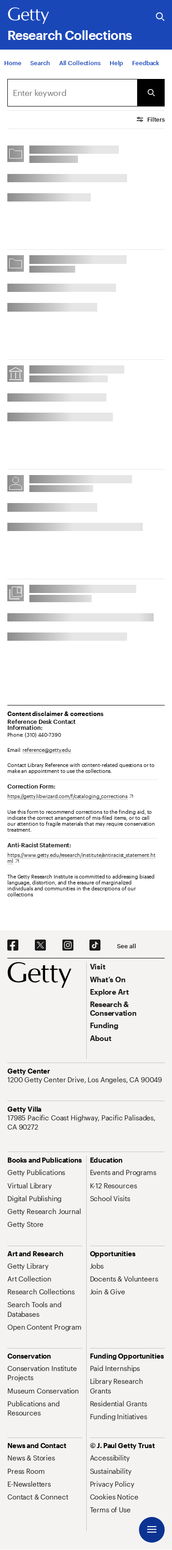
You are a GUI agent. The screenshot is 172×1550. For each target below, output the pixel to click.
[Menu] (152, 1530)
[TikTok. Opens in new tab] (94, 945)
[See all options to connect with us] (126, 946)
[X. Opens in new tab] (40, 945)
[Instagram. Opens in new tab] (67, 945)
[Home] (12, 65)
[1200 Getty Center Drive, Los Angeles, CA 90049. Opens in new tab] (85, 1079)
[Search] (40, 65)
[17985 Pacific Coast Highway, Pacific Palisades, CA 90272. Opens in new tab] (86, 1122)
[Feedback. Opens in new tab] (145, 65)
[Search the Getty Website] (160, 17)
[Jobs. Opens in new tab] (97, 1266)
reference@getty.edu (46, 750)
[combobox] (72, 92)
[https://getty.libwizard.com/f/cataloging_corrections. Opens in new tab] (70, 796)
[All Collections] (79, 65)
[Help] (116, 65)
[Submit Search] (151, 92)
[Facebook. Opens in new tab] (12, 945)
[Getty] (28, 16)
